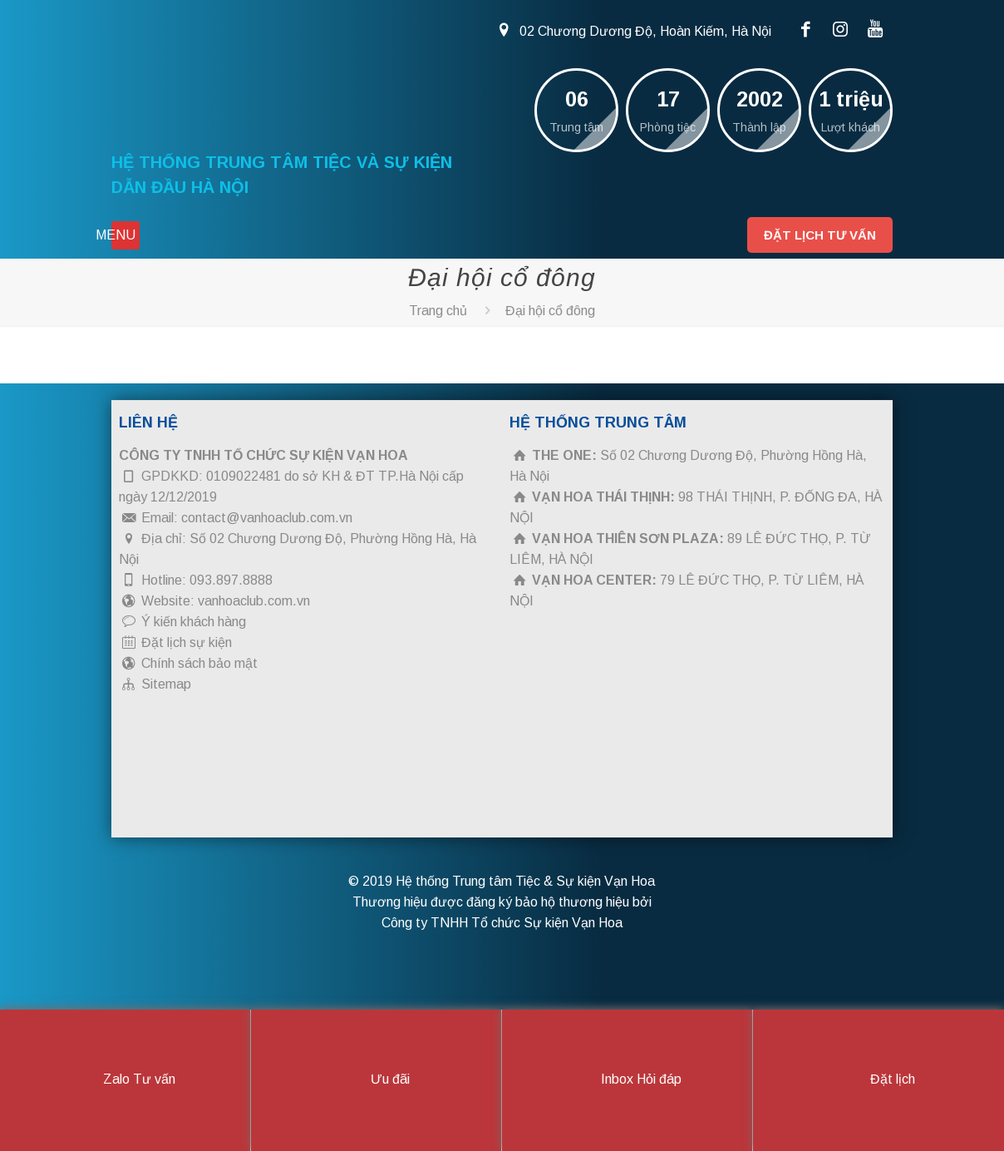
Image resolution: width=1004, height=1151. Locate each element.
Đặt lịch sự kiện (186, 642)
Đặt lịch (878, 1080)
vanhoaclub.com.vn (254, 601)
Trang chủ (438, 311)
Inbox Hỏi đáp (627, 1080)
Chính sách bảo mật (199, 663)
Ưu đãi (376, 1080)
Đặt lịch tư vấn (820, 235)
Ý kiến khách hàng (193, 622)
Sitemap (166, 684)
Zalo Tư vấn (125, 1080)
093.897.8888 (231, 580)
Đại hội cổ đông (550, 311)
